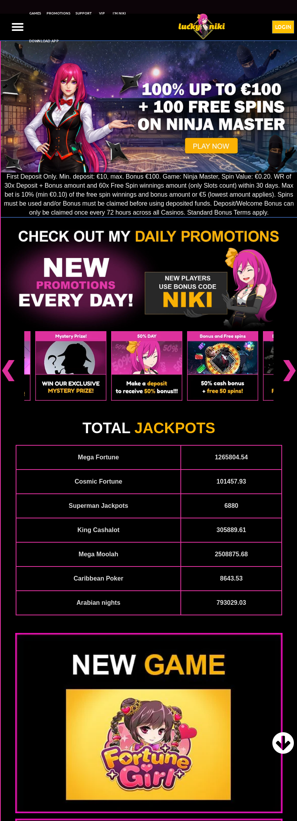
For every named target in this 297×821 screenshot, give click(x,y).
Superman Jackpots (98, 505)
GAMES (35, 13)
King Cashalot (98, 530)
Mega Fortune (98, 457)
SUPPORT (84, 13)
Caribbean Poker (98, 578)
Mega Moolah (98, 554)
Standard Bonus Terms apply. (227, 212)
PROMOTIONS (58, 13)
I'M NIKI (119, 13)
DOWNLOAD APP (44, 41)
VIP (102, 13)
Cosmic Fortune (98, 481)
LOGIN (283, 26)
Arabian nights (99, 602)
